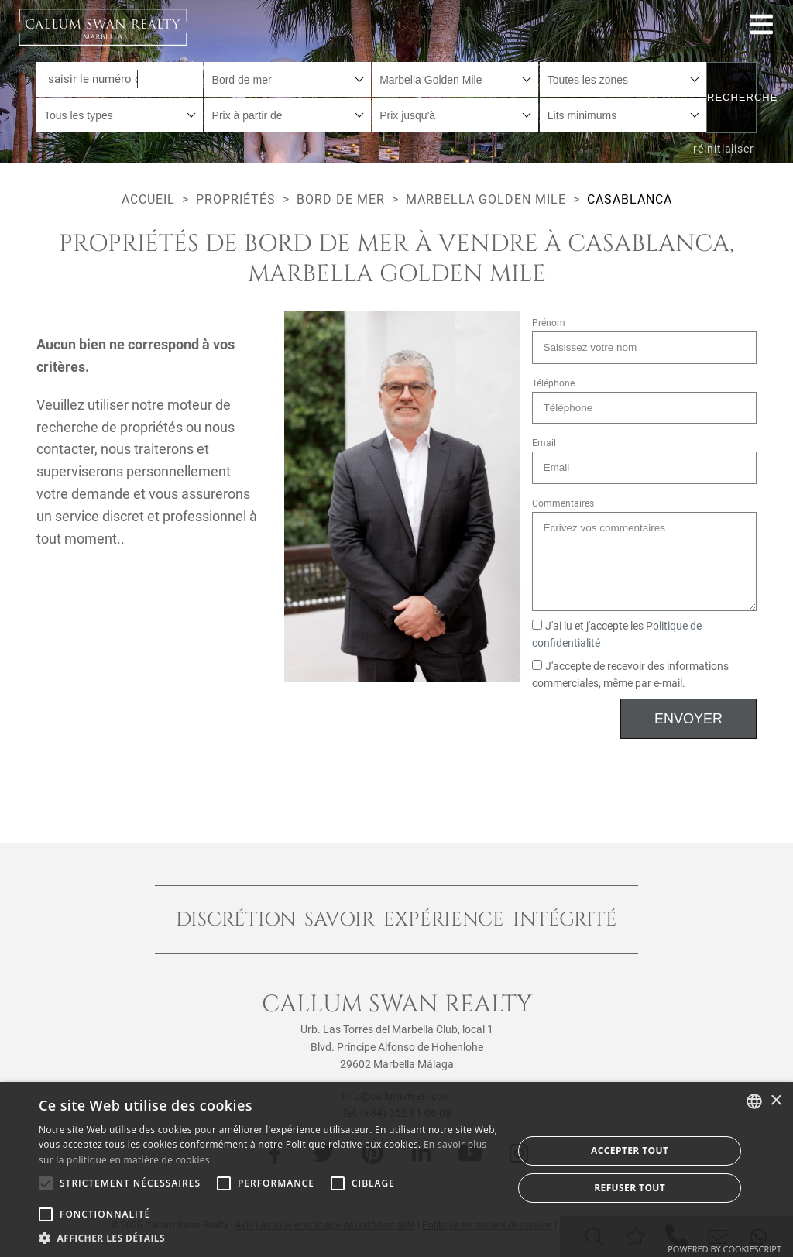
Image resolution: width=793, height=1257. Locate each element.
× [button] (775, 1101)
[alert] (396, 1169)
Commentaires (563, 503)
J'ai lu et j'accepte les (617, 635)
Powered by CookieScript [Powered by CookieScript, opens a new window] (724, 1249)
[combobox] (287, 79)
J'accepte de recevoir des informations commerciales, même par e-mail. (630, 675)
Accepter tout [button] (629, 1150)
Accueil (148, 199)
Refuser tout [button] (629, 1187)
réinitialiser (723, 149)
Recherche (732, 97)
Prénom (548, 323)
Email (544, 443)
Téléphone (553, 383)
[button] (269, 1237)
